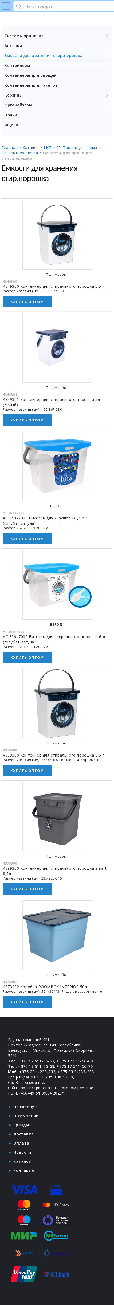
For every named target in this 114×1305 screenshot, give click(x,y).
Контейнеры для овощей (31, 75)
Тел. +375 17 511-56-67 (31, 1061)
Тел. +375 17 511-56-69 (31, 1066)
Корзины (57, 95)
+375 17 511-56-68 (75, 1061)
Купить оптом (27, 301)
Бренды (21, 1124)
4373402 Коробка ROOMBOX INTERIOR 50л (45, 986)
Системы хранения (57, 36)
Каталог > (32, 147)
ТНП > (49, 147)
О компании (25, 1115)
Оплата (21, 1143)
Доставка (23, 1134)
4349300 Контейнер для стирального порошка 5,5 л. (54, 286)
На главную (25, 1106)
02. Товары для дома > (78, 147)
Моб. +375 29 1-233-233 (31, 1071)
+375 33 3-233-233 (76, 1071)
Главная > (12, 147)
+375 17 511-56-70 (75, 1066)
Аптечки (13, 45)
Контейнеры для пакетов (31, 85)
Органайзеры (18, 105)
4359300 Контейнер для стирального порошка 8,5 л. (54, 755)
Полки (11, 114)
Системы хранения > (22, 152)
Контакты (23, 1170)
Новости (22, 1152)
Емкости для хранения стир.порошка (44, 55)
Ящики (11, 124)
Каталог (21, 1161)
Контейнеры (17, 65)
